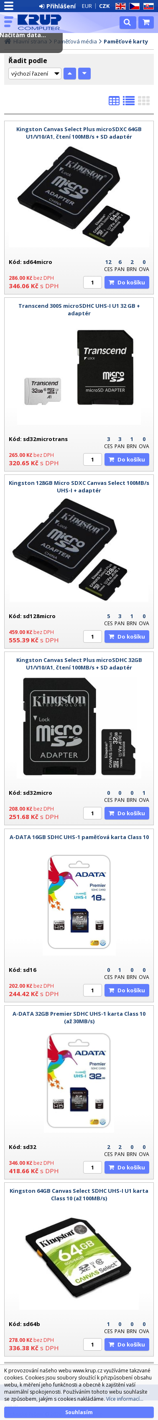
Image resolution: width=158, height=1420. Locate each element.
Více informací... (124, 1398)
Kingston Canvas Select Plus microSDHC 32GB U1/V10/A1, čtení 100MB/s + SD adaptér (79, 663)
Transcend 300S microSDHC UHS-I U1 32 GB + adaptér (79, 309)
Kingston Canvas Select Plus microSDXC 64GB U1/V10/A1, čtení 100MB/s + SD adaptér (79, 132)
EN (119, 6)
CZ (133, 6)
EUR (87, 6)
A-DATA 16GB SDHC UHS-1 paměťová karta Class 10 (79, 837)
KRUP (43, 22)
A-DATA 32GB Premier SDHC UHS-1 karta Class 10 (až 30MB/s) (79, 1017)
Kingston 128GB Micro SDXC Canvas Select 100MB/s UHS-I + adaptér (79, 486)
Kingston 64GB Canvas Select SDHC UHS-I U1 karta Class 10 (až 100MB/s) (79, 1194)
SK (147, 6)
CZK (104, 6)
